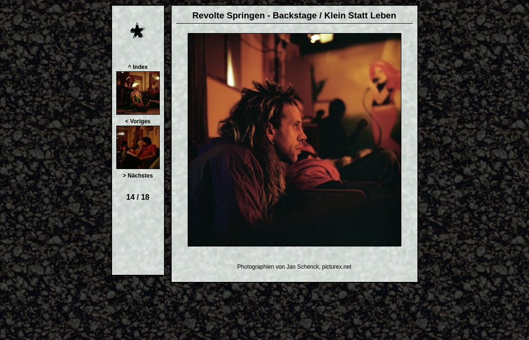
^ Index (138, 67)
